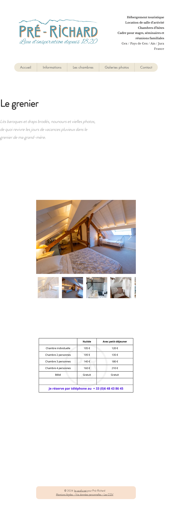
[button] (83, 67)
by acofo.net (80, 491)
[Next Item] (130, 236)
